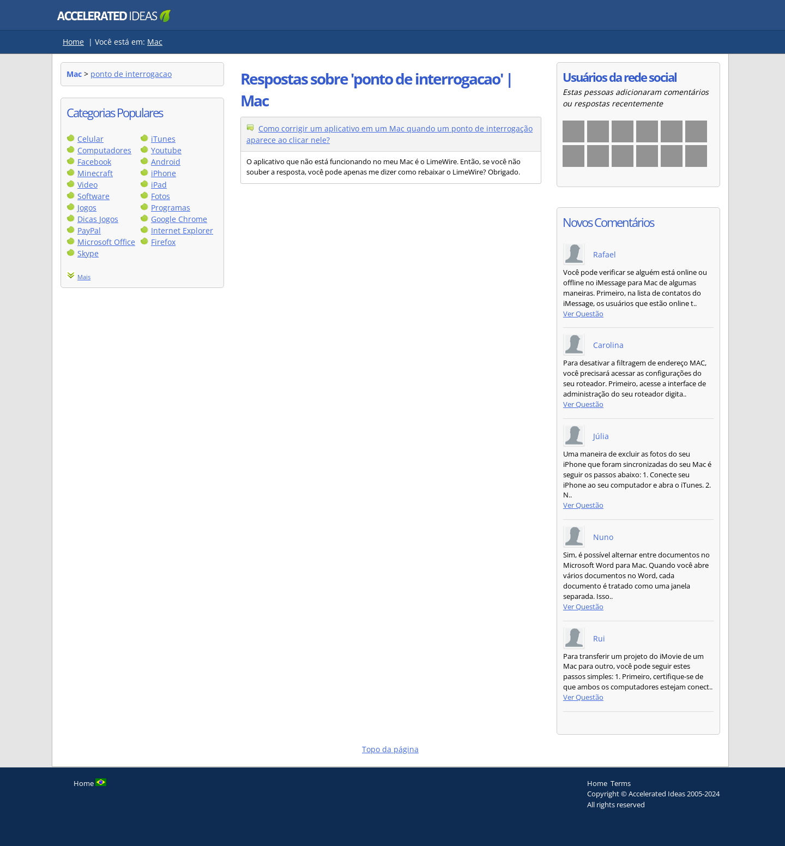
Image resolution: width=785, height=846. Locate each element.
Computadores (104, 150)
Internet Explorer (182, 230)
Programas (170, 207)
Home (73, 42)
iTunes (163, 139)
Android (165, 162)
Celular (90, 139)
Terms (621, 783)
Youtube (166, 150)
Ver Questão (583, 314)
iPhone (163, 173)
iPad (159, 184)
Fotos (160, 196)
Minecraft (95, 173)
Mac (154, 42)
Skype (88, 253)
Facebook (94, 162)
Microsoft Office (106, 242)
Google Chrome (179, 219)
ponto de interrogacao (131, 74)
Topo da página (390, 749)
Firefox (163, 242)
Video (87, 184)
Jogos (86, 207)
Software (93, 196)
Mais (83, 277)
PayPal (89, 230)
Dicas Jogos (97, 219)
